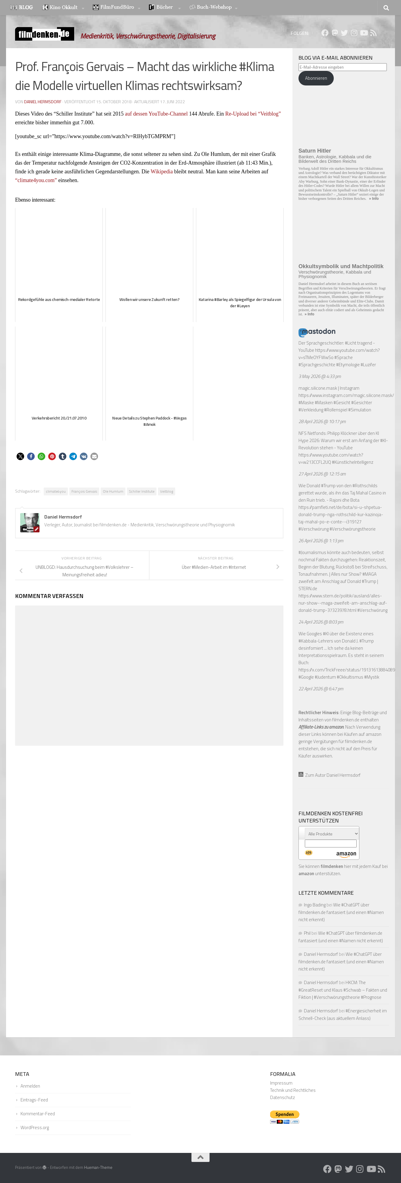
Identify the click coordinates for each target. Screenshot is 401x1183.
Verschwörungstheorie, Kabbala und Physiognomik (334, 274)
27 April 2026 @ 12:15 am (322, 473)
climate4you (56, 491)
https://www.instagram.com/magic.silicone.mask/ (346, 395)
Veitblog (166, 491)
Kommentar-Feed (38, 1113)
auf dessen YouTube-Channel (157, 114)
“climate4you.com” (36, 180)
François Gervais (84, 491)
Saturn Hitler (314, 151)
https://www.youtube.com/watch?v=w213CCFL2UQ (330, 458)
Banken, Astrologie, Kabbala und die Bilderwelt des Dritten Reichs (334, 159)
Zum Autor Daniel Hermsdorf (329, 775)
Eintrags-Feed (34, 1099)
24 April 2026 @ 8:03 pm (320, 621)
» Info (374, 199)
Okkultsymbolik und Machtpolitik (341, 266)
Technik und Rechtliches (293, 1090)
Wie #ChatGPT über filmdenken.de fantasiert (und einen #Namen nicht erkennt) (341, 912)
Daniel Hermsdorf (43, 101)
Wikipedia (163, 172)
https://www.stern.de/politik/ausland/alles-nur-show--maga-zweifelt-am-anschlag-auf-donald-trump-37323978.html (342, 603)
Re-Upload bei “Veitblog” (254, 114)
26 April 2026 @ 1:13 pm (320, 540)
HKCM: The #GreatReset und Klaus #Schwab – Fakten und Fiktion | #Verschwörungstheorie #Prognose (342, 990)
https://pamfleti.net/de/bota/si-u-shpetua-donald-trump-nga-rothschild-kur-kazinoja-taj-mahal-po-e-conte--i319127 (340, 514)
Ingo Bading (315, 904)
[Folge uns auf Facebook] (325, 32)
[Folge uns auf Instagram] (354, 32)
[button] (20, 456)
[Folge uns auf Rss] (373, 32)
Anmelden (30, 1085)
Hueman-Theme (98, 1167)
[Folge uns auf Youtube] (363, 32)
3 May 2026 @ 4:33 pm (319, 376)
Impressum (281, 1082)
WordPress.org (35, 1127)
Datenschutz (282, 1097)
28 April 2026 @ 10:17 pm (322, 421)
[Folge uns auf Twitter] (344, 32)
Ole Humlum (113, 491)
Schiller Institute (141, 491)
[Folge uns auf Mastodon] (334, 32)
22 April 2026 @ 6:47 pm (320, 688)
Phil (307, 933)
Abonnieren (316, 78)
